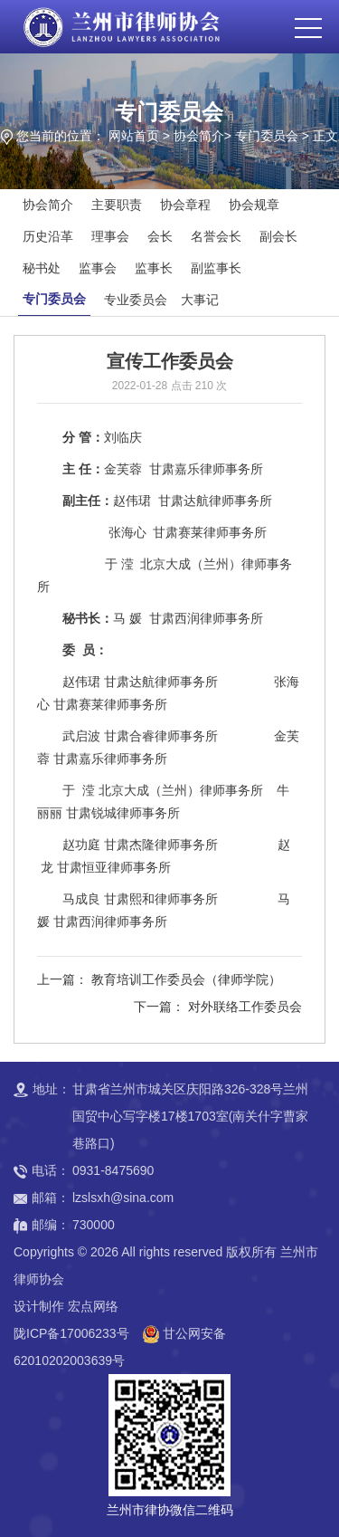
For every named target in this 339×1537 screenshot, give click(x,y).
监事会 (98, 268)
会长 (160, 236)
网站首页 (133, 136)
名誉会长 (216, 236)
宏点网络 (93, 1306)
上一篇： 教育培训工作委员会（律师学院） (159, 979)
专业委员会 (135, 299)
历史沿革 (48, 236)
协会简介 (199, 136)
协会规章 (254, 204)
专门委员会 (266, 136)
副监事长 (216, 268)
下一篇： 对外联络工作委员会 (218, 1006)
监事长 (154, 268)
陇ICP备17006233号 (71, 1333)
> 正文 (320, 136)
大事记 (200, 299)
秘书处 (42, 268)
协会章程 (185, 204)
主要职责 (116, 204)
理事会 (110, 236)
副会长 (278, 236)
